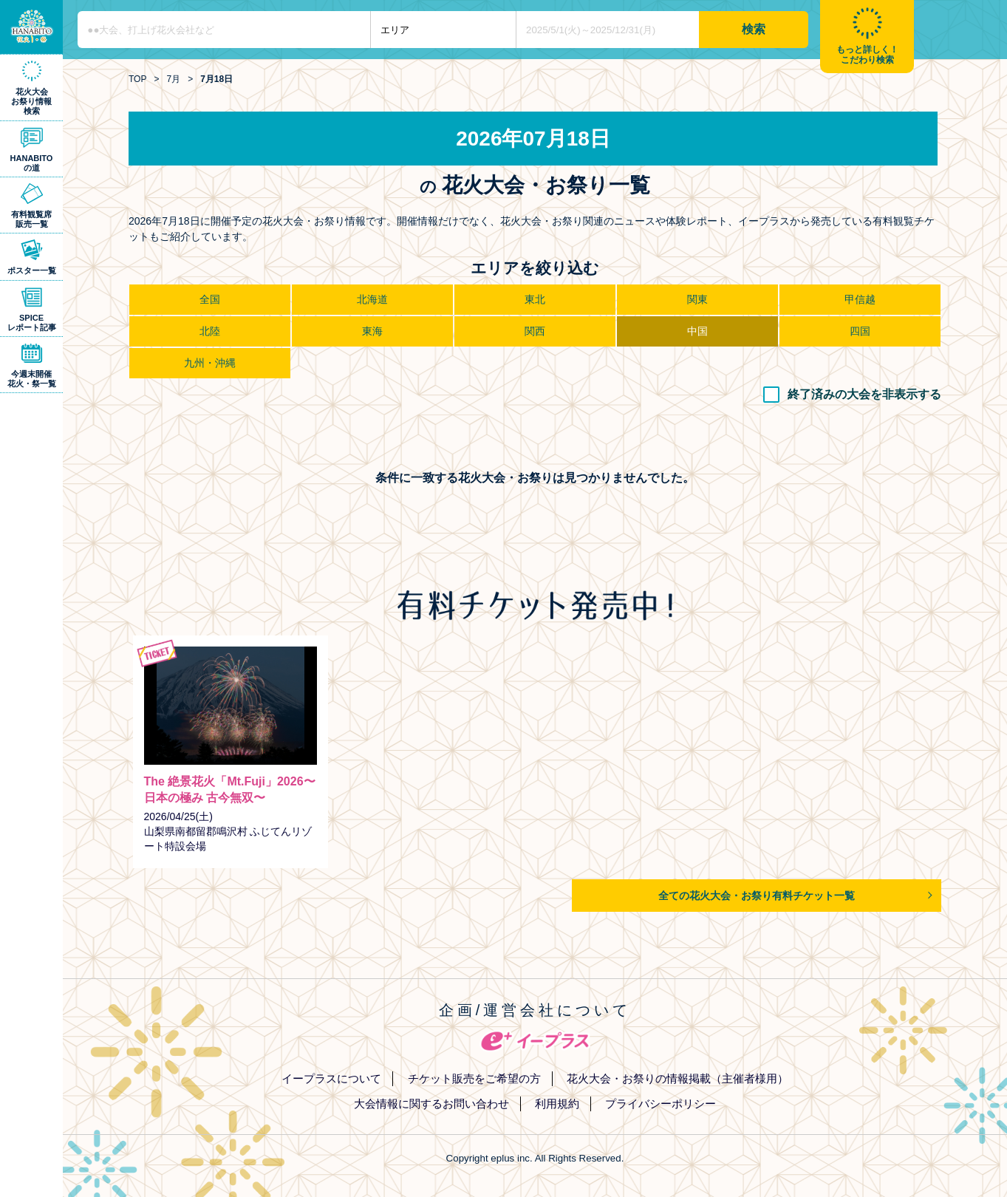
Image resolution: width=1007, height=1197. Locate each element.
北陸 (209, 331)
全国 (209, 299)
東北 (535, 299)
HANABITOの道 (31, 163)
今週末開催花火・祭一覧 (31, 378)
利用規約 (557, 1103)
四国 (860, 331)
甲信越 (859, 299)
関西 (535, 331)
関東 (697, 299)
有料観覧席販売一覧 (31, 219)
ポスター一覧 (31, 270)
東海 (372, 331)
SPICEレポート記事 (31, 322)
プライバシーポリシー (660, 1103)
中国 (697, 331)
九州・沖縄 (210, 363)
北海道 (372, 299)
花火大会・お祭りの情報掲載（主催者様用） (677, 1078)
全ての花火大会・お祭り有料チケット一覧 (756, 895)
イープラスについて (331, 1078)
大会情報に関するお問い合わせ (431, 1103)
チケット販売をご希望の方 (474, 1078)
